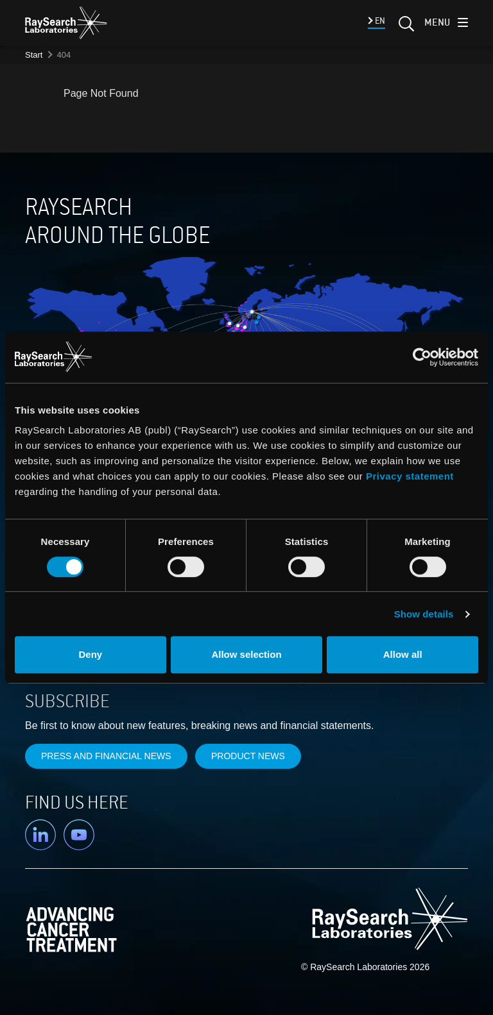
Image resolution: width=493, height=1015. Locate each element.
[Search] (405, 27)
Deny (90, 654)
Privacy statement (410, 476)
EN (379, 20)
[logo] (66, 22)
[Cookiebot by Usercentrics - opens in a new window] (362, 357)
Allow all (402, 654)
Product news (248, 756)
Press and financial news (106, 756)
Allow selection (246, 654)
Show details (424, 613)
